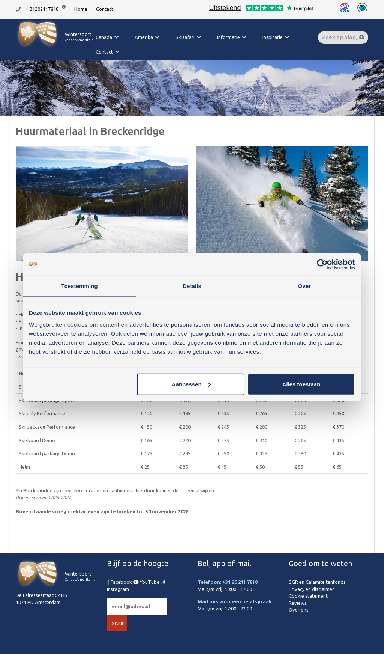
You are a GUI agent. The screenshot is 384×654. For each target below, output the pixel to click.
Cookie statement (308, 595)
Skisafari (185, 37)
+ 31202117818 (42, 9)
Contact (104, 9)
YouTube (146, 582)
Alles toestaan (301, 384)
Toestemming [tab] (79, 286)
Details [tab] (192, 286)
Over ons (299, 609)
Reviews (298, 603)
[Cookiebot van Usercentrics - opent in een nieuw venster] (322, 264)
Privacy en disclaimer (311, 589)
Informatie (228, 37)
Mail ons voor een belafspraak (235, 601)
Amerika (144, 37)
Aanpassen (191, 384)
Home (80, 9)
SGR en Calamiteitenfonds (317, 582)
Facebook (120, 582)
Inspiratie (272, 37)
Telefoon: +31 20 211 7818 (228, 582)
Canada (104, 37)
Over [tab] (304, 286)
